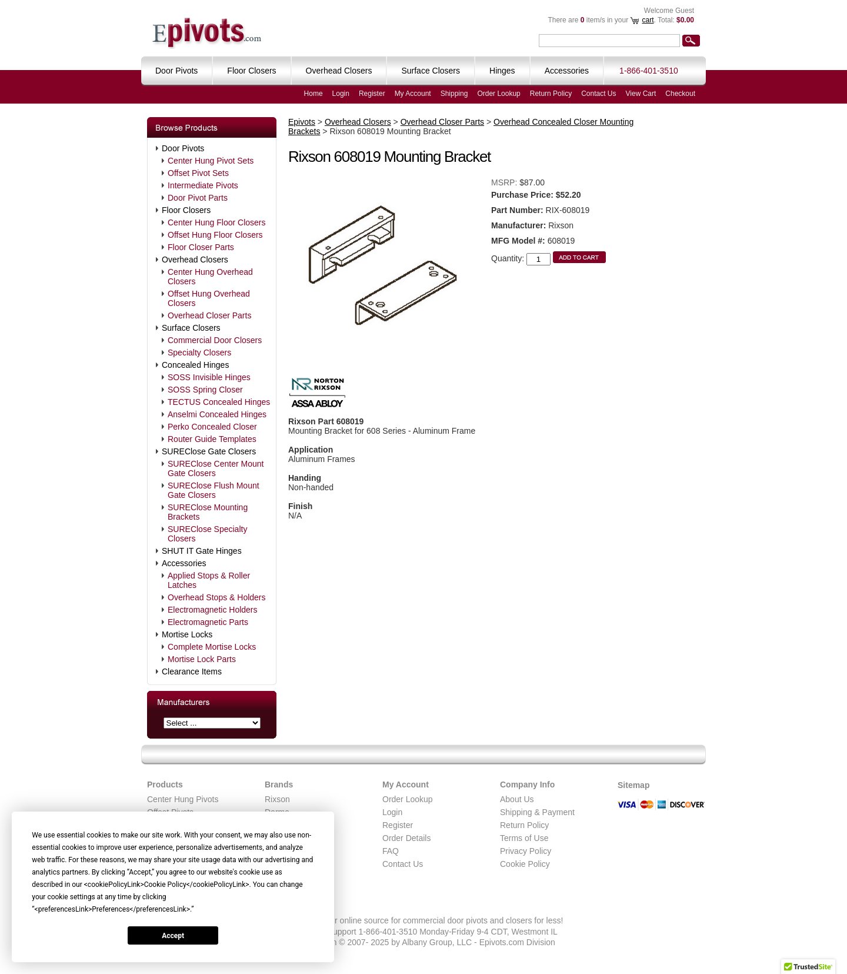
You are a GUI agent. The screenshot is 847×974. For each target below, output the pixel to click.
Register (372, 93)
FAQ (390, 851)
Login (340, 93)
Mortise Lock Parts (202, 659)
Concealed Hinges (195, 365)
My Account (413, 93)
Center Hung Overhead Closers (210, 276)
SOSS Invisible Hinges (209, 377)
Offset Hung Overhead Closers (209, 298)
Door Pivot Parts (198, 197)
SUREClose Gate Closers (209, 451)
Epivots (301, 122)
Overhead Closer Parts (209, 315)
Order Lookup (498, 93)
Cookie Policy (525, 864)
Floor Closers (186, 210)
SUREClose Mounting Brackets (208, 512)
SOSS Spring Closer (205, 389)
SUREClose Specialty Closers (207, 533)
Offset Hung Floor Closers (215, 235)
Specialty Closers (199, 352)
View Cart (641, 93)
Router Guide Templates (212, 439)
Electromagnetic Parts (208, 622)
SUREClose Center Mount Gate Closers (216, 468)
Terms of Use (524, 838)
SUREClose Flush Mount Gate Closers (213, 490)
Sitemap (633, 785)
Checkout (680, 93)
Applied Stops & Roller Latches (209, 580)
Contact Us (598, 93)
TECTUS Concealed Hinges (219, 402)
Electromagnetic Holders (213, 609)
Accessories (184, 563)
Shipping (454, 93)
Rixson (277, 799)
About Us (517, 799)
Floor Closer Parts (201, 247)
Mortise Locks (187, 634)
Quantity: (507, 258)
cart (647, 20)
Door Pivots (183, 148)
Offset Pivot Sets (198, 173)
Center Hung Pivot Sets (211, 160)
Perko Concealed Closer (212, 426)
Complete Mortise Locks (212, 646)
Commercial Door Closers (215, 340)
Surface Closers (191, 328)
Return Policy (551, 93)
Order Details (406, 838)
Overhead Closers (195, 259)
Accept (173, 936)
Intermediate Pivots (203, 185)
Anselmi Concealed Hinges (217, 414)
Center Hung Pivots (182, 799)
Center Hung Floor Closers (217, 222)
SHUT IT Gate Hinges (202, 551)
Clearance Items (192, 671)
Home (313, 93)
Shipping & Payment (537, 812)
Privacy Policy (525, 851)
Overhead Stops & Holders (217, 597)
